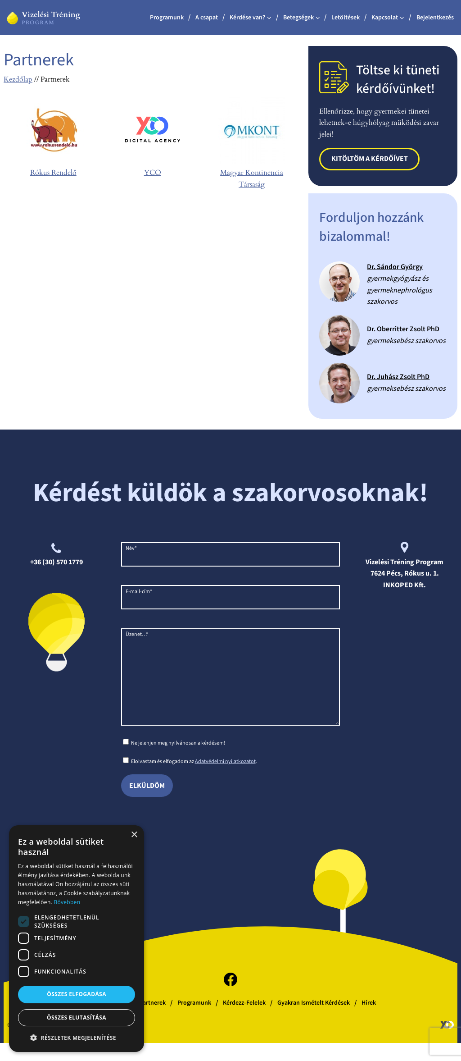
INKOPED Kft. (404, 585)
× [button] (134, 835)
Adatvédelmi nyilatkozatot (225, 779)
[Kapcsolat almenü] (402, 17)
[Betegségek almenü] (318, 17)
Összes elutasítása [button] (76, 1017)
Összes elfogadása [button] (76, 994)
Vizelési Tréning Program (404, 562)
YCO (152, 173)
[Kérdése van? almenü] (269, 17)
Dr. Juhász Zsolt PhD (398, 377)
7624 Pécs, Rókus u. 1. (405, 573)
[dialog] (76, 938)
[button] (76, 1037)
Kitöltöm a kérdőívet (369, 159)
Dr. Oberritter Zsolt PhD (403, 329)
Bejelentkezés (435, 17)
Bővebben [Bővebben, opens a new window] (67, 902)
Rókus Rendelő (53, 173)
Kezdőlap (18, 79)
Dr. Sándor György (395, 267)
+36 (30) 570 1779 (56, 562)
